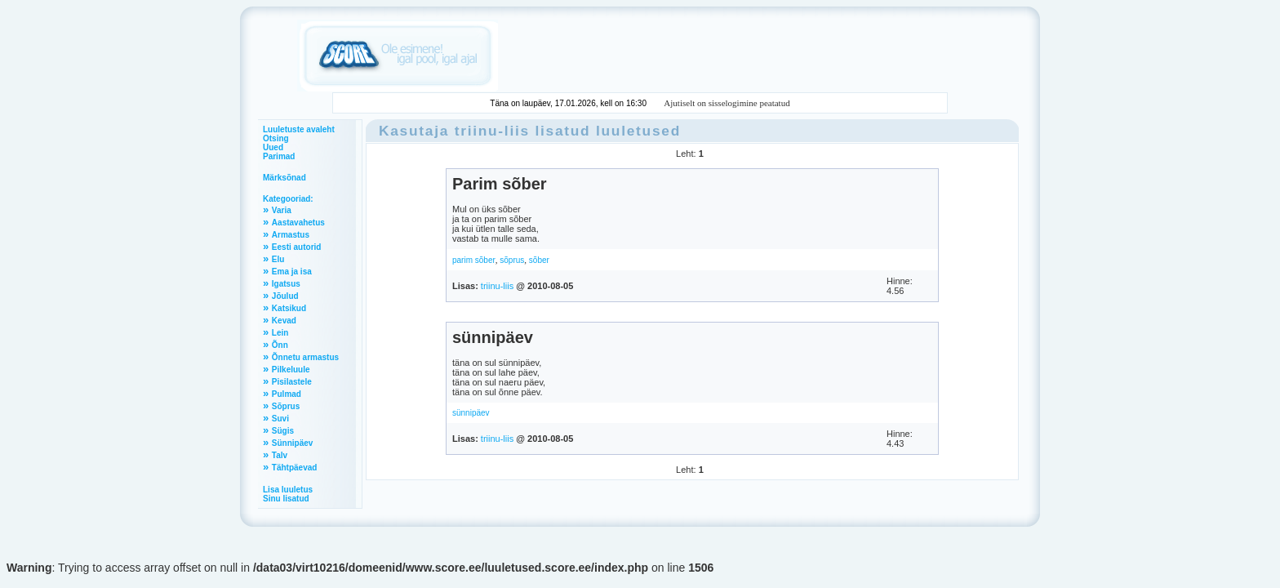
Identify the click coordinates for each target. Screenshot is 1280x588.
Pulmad (286, 394)
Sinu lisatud (286, 498)
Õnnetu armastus (305, 357)
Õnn (280, 345)
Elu (278, 259)
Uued (273, 147)
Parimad (279, 156)
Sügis (283, 430)
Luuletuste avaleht (299, 129)
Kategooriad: (288, 198)
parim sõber (474, 260)
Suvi (280, 418)
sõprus (512, 260)
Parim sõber (499, 184)
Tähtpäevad (295, 467)
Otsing (276, 138)
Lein (280, 332)
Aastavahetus (298, 222)
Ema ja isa (292, 271)
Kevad (284, 320)
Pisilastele (292, 381)
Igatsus (286, 283)
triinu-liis (492, 130)
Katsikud (289, 308)
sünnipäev (492, 337)
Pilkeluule (291, 369)
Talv (279, 455)
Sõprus (286, 406)
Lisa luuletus (288, 489)
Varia (281, 210)
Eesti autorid (297, 247)
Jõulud (285, 296)
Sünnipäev (292, 443)
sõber (539, 260)
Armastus (290, 234)
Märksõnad (284, 177)
